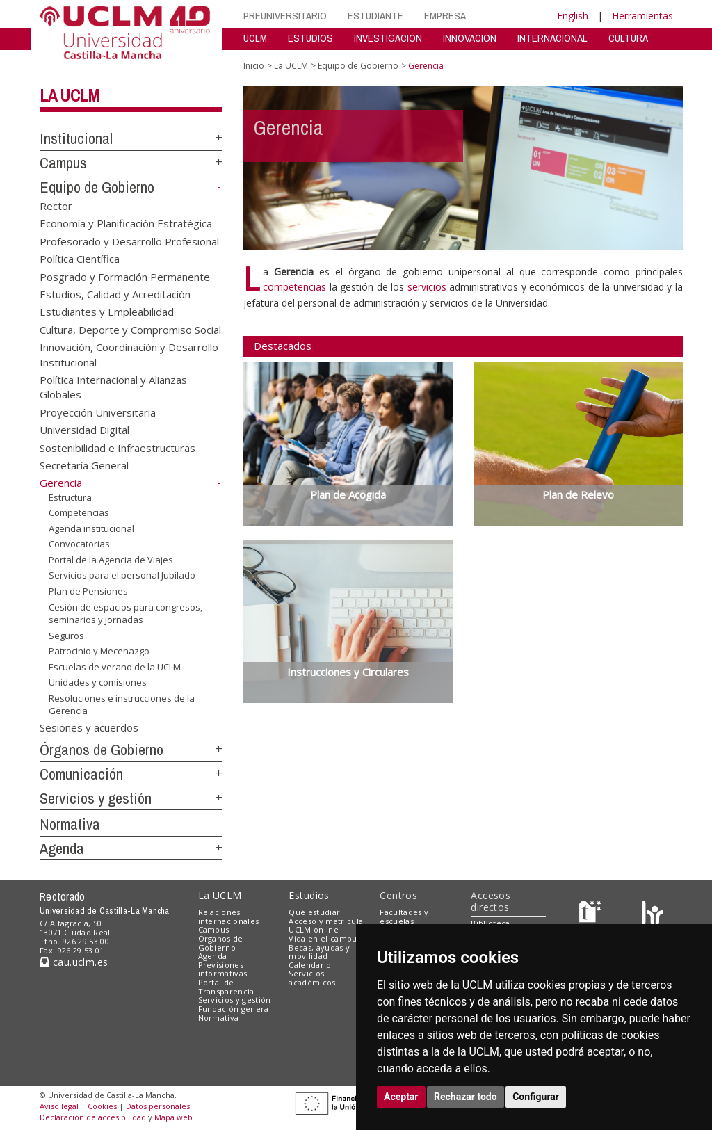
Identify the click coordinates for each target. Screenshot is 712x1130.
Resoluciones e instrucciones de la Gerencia (122, 705)
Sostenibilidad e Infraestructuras (117, 447)
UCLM (255, 38)
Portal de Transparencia (226, 986)
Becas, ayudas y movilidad (319, 952)
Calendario (310, 965)
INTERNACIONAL (552, 38)
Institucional (76, 138)
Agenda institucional (91, 528)
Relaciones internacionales (228, 916)
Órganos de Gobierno (101, 749)
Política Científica (80, 259)
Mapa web (173, 1117)
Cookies (102, 1106)
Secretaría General (84, 465)
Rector (56, 205)
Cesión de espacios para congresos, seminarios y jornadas (125, 613)
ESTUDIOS (310, 38)
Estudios (309, 895)
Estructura (70, 497)
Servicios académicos (312, 977)
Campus (63, 162)
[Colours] (652, 914)
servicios (426, 286)
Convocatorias (79, 544)
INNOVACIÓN (469, 38)
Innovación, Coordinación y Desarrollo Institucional (129, 354)
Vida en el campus (325, 938)
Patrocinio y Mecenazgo (99, 651)
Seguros (66, 635)
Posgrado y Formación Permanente (125, 276)
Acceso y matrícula (326, 921)
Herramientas (642, 15)
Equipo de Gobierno (97, 187)
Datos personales (158, 1106)
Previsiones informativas (223, 969)
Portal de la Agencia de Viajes (111, 560)
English (572, 15)
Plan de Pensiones (88, 591)
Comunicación (81, 774)
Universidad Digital (84, 430)
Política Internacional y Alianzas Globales (113, 387)
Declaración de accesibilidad (93, 1117)
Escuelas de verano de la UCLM (115, 667)
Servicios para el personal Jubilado (122, 575)
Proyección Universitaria (98, 412)
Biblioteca (490, 923)
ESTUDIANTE (375, 15)
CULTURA (628, 38)
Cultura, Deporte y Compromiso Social (130, 329)
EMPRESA (445, 15)
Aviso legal (59, 1106)
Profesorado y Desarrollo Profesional (129, 241)
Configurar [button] (535, 1096)
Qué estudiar (314, 912)
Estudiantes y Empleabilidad (107, 311)
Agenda (62, 848)
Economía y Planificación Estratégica (126, 223)
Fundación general (235, 1008)
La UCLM (69, 95)
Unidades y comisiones (98, 682)
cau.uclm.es (74, 962)
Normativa (70, 824)
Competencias (79, 512)
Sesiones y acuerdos (89, 727)
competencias (294, 286)
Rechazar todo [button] (465, 1096)
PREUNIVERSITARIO (285, 15)
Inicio (253, 66)
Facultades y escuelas (404, 916)
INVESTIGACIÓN (388, 38)
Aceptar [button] (401, 1096)
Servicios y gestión (96, 798)
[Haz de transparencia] (592, 914)
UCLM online (314, 929)
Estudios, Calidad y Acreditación (115, 293)
